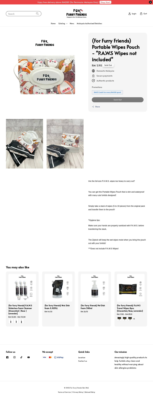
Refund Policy (90, 392)
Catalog (61, 23)
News (72, 23)
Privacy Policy (78, 392)
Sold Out (118, 99)
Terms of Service (64, 392)
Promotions (97, 87)
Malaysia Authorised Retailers (89, 23)
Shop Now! (105, 2)
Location (81, 357)
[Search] (37, 13)
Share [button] (96, 107)
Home (53, 23)
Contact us (82, 361)
